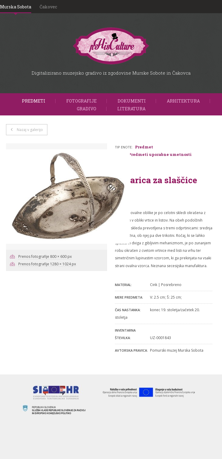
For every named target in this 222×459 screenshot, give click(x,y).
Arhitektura (183, 101)
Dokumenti (132, 101)
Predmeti (33, 101)
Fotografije (81, 101)
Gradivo (86, 109)
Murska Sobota (15, 7)
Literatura (131, 109)
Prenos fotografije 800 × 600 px (45, 256)
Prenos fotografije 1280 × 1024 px (47, 264)
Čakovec (48, 7)
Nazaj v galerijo (30, 129)
